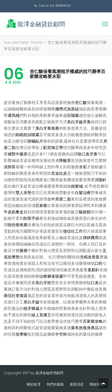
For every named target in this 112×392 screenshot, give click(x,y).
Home (37, 42)
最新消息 (77, 384)
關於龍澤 (34, 384)
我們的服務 (55, 384)
